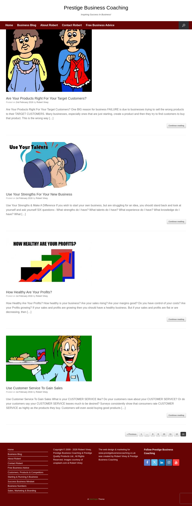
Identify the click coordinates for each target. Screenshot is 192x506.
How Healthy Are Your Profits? (29, 292)
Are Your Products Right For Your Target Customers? (46, 98)
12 (177, 434)
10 (164, 434)
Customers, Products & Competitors (25, 472)
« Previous (131, 434)
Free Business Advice (100, 25)
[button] (184, 25)
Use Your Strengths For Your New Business (39, 194)
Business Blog (26, 25)
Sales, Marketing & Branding (22, 490)
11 (170, 434)
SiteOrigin (93, 499)
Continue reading (176, 125)
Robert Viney (42, 102)
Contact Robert (72, 25)
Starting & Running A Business (23, 477)
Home (9, 25)
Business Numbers (17, 486)
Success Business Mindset (21, 481)
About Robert (49, 25)
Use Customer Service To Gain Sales (34, 388)
